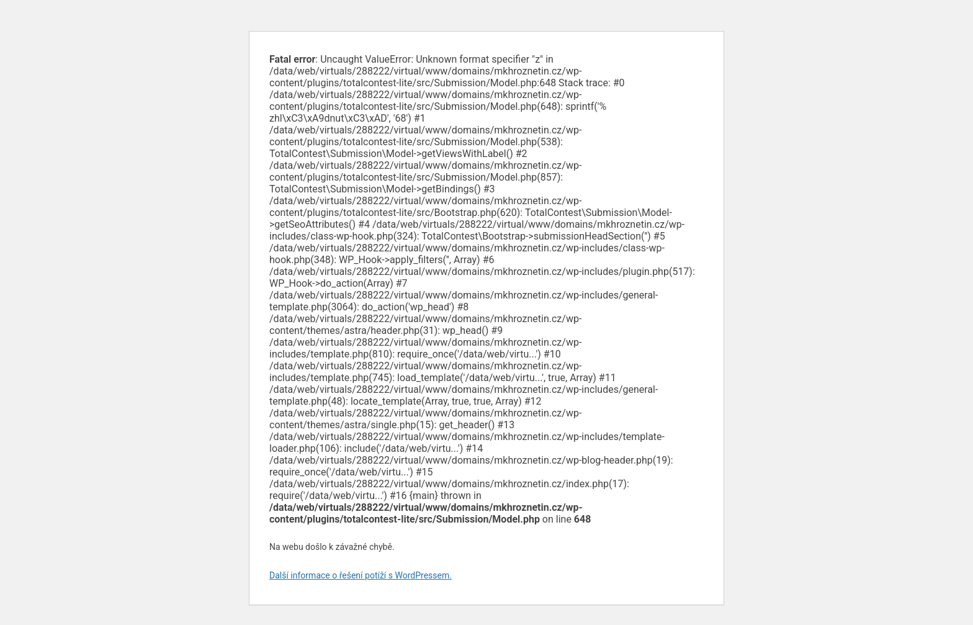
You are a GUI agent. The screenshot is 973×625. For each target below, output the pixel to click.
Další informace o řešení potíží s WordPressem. (360, 575)
